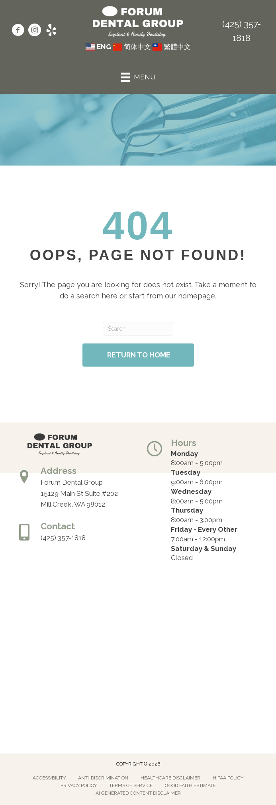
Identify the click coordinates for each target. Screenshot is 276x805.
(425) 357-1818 (63, 538)
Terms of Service (131, 785)
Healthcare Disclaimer (170, 778)
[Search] (138, 328)
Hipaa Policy (228, 778)
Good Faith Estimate (190, 785)
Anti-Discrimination (103, 778)
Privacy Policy (79, 785)
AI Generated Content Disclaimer (138, 793)
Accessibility (49, 778)
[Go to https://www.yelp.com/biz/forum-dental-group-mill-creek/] (51, 31)
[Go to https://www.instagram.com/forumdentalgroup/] (34, 31)
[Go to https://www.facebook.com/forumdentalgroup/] (18, 31)
